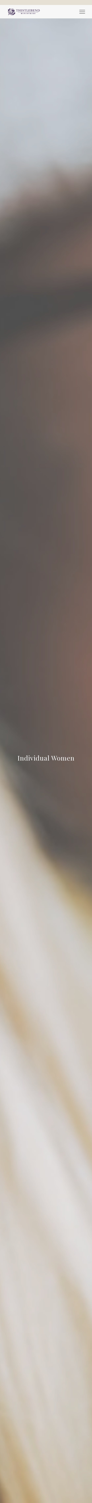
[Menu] (80, 11)
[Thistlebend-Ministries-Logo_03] (38, 11)
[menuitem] (80, 11)
